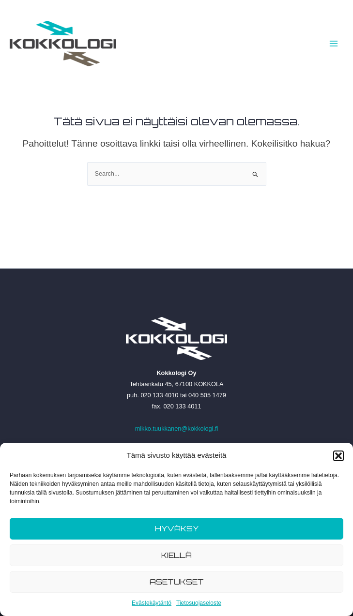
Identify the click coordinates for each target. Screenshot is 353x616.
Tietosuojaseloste (198, 603)
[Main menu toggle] (333, 43)
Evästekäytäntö (151, 603)
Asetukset (177, 581)
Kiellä (176, 555)
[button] (338, 456)
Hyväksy (177, 528)
